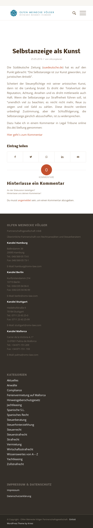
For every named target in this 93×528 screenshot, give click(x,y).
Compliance (14, 390)
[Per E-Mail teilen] (78, 157)
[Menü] (81, 13)
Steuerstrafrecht (17, 434)
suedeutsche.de (53, 67)
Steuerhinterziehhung (20, 424)
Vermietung (14, 444)
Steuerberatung (16, 419)
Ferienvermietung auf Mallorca (26, 395)
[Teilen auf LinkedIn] (62, 157)
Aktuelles (12, 380)
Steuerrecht (14, 429)
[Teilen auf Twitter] (31, 157)
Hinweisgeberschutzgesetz (23, 400)
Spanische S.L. (16, 410)
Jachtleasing (14, 405)
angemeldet (24, 200)
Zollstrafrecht (15, 464)
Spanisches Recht (18, 415)
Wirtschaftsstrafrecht (20, 449)
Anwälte (12, 385)
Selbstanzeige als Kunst (46, 52)
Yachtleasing (15, 459)
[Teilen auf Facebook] (15, 157)
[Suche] (72, 13)
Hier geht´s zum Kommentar (24, 134)
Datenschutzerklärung (19, 496)
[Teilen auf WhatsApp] (46, 157)
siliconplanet (55, 59)
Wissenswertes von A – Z (22, 454)
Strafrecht (13, 439)
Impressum (13, 490)
